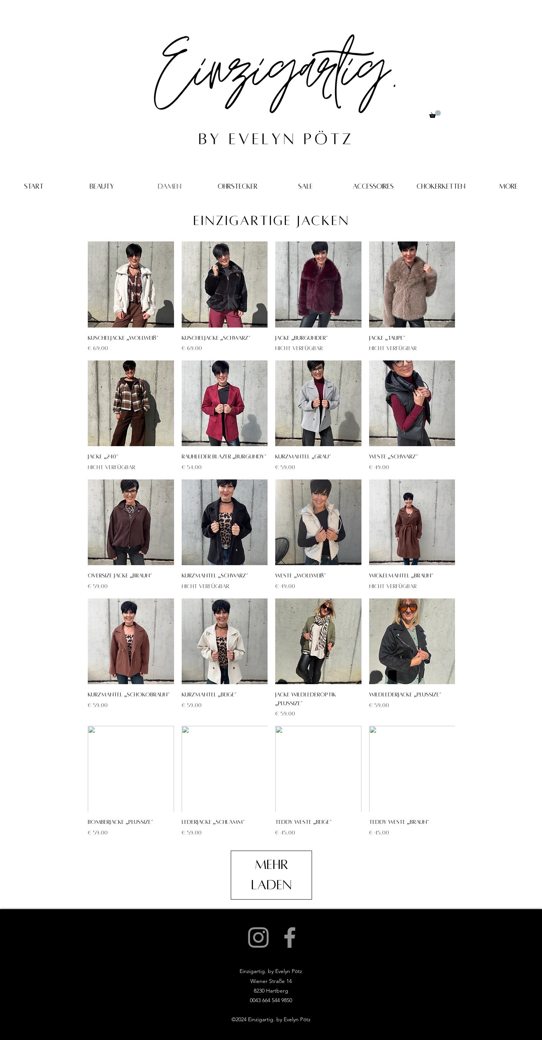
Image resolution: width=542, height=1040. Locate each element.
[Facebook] (290, 937)
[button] (435, 114)
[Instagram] (258, 937)
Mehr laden (271, 874)
